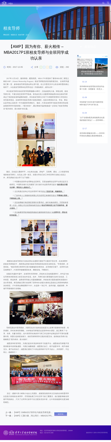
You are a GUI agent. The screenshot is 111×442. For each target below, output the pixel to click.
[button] (80, 64)
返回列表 (61, 415)
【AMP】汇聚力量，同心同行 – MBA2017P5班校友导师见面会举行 (29, 417)
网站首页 (6, 35)
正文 (27, 35)
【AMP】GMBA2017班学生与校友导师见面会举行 (29, 413)
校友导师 (21, 35)
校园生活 (14, 35)
